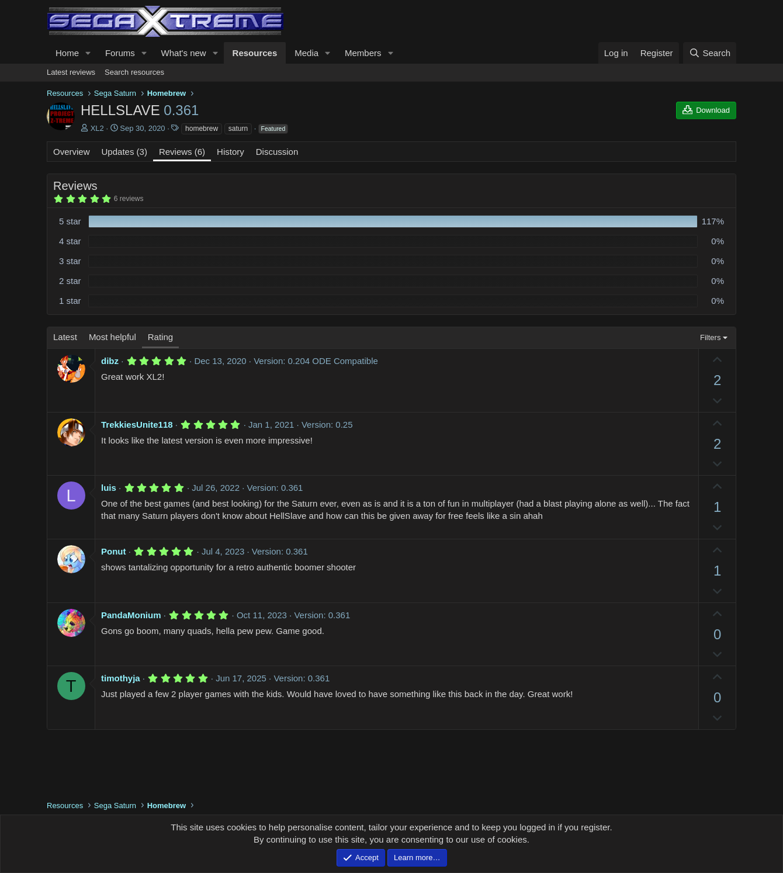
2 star (70, 281)
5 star (70, 221)
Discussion (277, 152)
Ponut (113, 551)
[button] (88, 53)
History (230, 152)
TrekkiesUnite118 (137, 424)
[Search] (709, 53)
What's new (183, 53)
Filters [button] (710, 337)
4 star (70, 241)
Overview (71, 152)
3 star (70, 261)
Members (363, 53)
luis (108, 488)
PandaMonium (131, 615)
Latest (65, 337)
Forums (120, 53)
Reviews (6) (182, 152)
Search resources (134, 72)
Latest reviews (71, 72)
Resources (255, 53)
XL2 (97, 128)
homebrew (201, 128)
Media (306, 53)
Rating (160, 337)
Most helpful (112, 337)
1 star (70, 301)
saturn (238, 128)
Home (67, 53)
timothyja (120, 678)
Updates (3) (124, 152)
